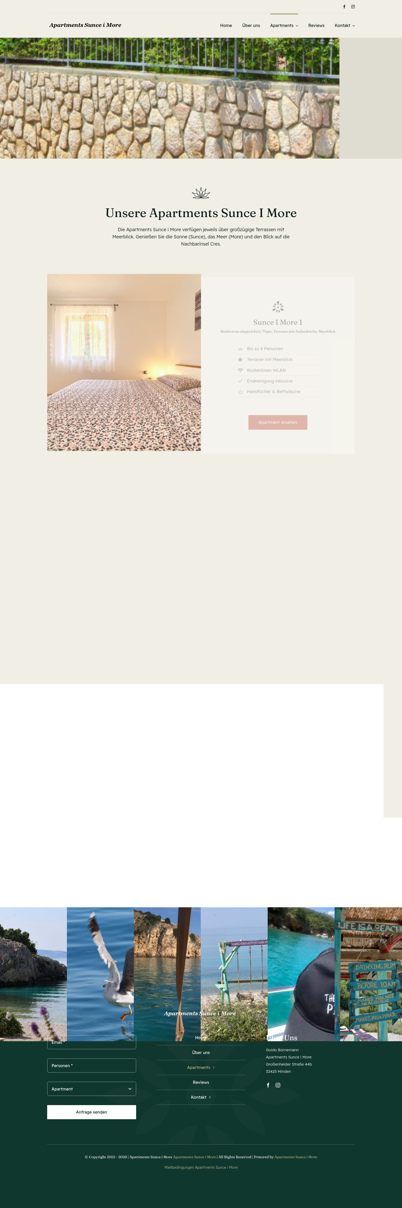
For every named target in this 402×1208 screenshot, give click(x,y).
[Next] (190, 6)
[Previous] (184, 6)
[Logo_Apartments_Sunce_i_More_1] (85, 21)
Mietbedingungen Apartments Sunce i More (201, 1167)
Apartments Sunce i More (194, 1157)
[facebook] (344, 6)
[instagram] (353, 6)
